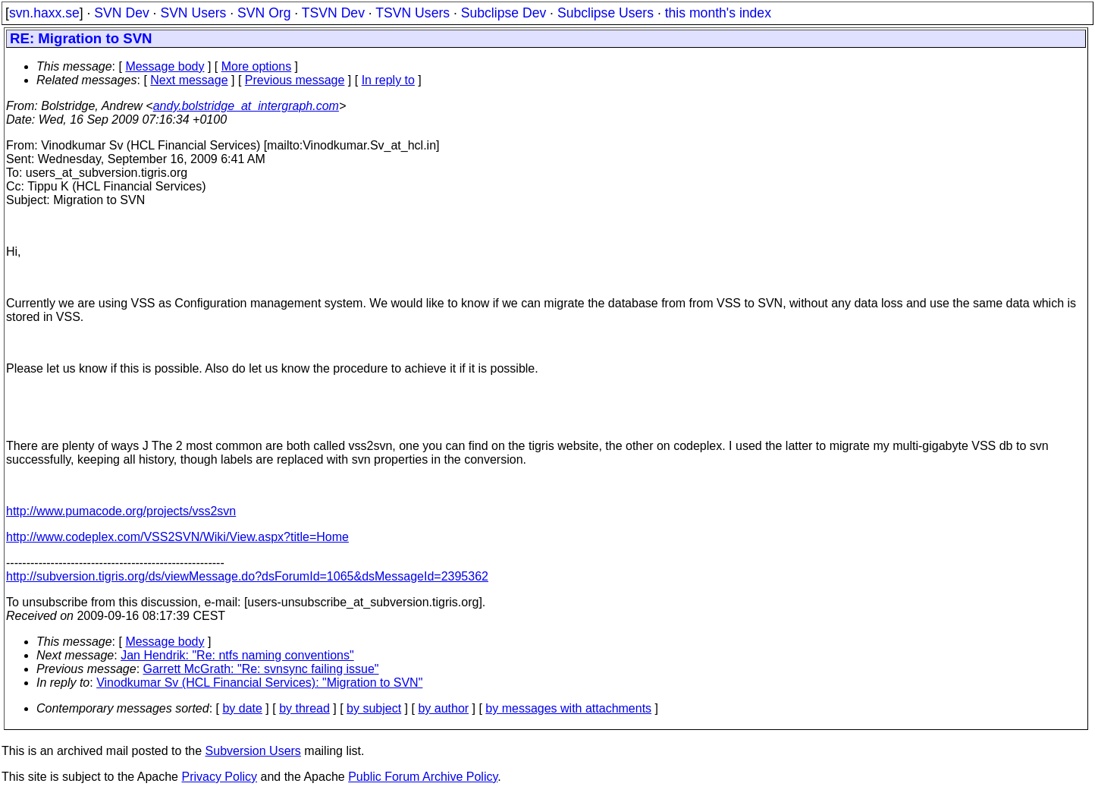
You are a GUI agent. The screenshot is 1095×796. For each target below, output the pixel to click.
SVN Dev (121, 12)
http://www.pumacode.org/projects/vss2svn (121, 511)
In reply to (388, 80)
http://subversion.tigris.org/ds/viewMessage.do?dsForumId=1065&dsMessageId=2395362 (247, 576)
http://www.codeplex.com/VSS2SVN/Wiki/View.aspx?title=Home (177, 536)
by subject (374, 708)
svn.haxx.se (44, 12)
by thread (304, 708)
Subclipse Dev (503, 12)
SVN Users (193, 12)
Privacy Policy (219, 776)
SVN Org (263, 12)
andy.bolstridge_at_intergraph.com (246, 105)
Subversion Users (253, 750)
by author (443, 708)
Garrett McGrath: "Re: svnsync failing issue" (261, 668)
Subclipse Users (605, 12)
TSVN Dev (333, 12)
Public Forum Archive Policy (422, 776)
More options (256, 66)
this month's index (718, 12)
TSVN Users (412, 12)
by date (242, 708)
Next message (188, 80)
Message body (164, 66)
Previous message (295, 80)
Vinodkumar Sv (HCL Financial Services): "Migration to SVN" (259, 682)
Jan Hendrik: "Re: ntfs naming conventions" (237, 655)
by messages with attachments (568, 708)
